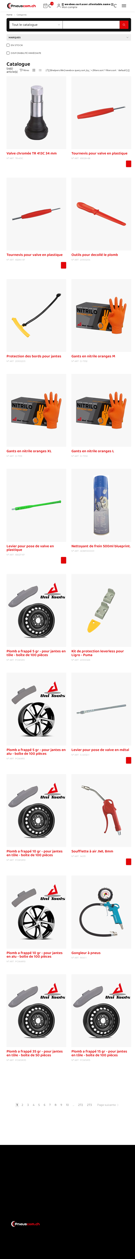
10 (67, 1105)
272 (80, 1105)
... (73, 1105)
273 (89, 1105)
